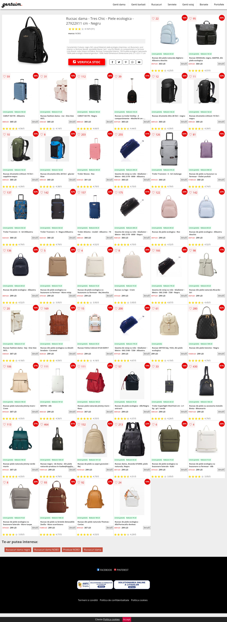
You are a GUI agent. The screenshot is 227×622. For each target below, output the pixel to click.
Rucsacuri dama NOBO (46, 549)
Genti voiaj (188, 4)
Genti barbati (138, 4)
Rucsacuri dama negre (18, 549)
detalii (184, 63)
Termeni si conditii (88, 600)
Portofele (219, 4)
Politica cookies (139, 600)
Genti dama (119, 4)
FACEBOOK (104, 570)
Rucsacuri (156, 4)
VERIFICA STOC (86, 62)
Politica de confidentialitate (114, 600)
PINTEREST (121, 570)
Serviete (172, 4)
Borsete (204, 4)
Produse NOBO (71, 549)
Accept (126, 619)
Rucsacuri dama (92, 549)
